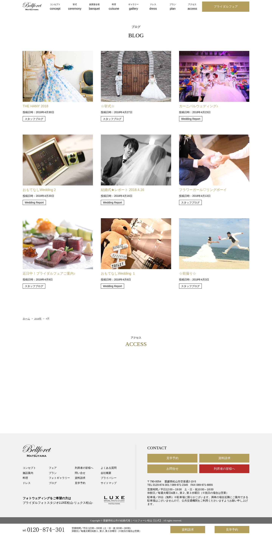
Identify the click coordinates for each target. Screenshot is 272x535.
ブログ (53, 482)
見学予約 (80, 482)
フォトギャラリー (59, 477)
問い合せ (80, 472)
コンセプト (29, 467)
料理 (25, 477)
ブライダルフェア (226, 6)
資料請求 (80, 477)
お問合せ (172, 468)
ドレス (27, 482)
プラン (53, 472)
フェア (53, 467)
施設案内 (28, 472)
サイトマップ (109, 482)
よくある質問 (109, 467)
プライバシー (109, 477)
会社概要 (106, 472)
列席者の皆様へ (84, 467)
